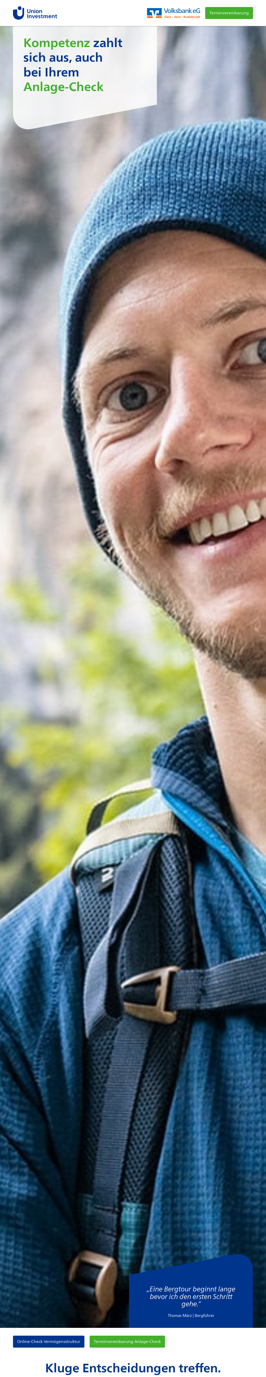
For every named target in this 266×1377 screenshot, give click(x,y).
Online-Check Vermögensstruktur (48, 1341)
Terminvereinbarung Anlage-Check (127, 1341)
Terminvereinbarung (229, 12)
